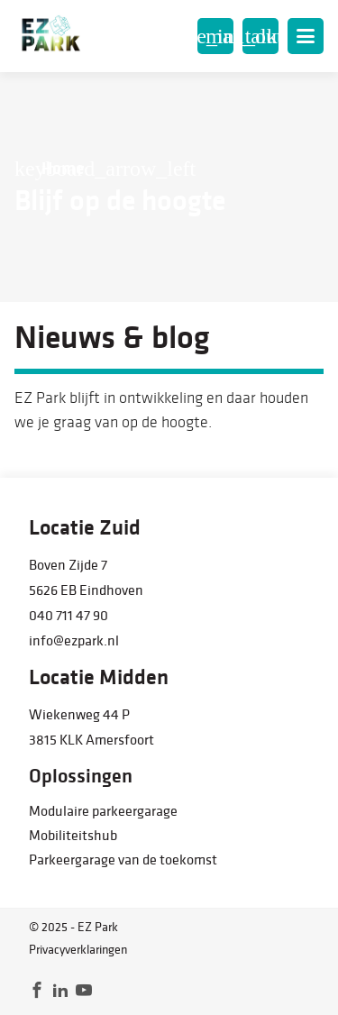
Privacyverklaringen (78, 949)
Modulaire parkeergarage (103, 810)
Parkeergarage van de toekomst (123, 859)
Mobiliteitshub (73, 835)
